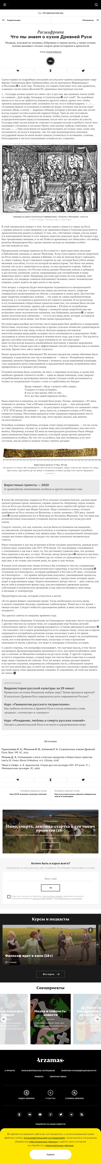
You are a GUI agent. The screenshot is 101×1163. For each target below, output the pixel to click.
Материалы (88, 20)
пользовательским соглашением (44, 1137)
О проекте (10, 1070)
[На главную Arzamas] (50, 4)
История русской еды (50, 13)
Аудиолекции (14, 20)
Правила (39, 1076)
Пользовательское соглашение (38, 1070)
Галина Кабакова (53, 52)
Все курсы (48, 974)
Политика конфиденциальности (78, 1070)
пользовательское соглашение (68, 898)
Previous (4, 1019)
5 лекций (12, 962)
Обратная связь (58, 1076)
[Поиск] (96, 5)
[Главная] (50, 1060)
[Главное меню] (4, 4)
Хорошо (50, 1154)
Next (97, 944)
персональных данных (43, 1141)
